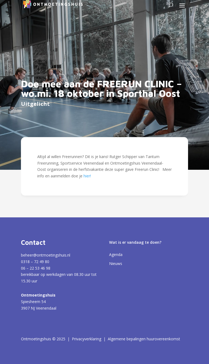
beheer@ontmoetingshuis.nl (45, 255)
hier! (87, 175)
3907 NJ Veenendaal (38, 308)
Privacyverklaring (86, 338)
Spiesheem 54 (33, 301)
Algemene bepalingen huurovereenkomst (144, 338)
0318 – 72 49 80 (35, 261)
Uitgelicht (35, 103)
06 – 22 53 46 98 (35, 268)
